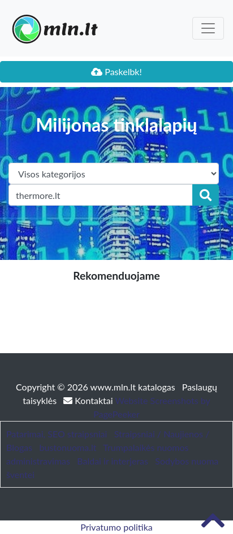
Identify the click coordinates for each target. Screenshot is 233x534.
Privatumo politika (116, 527)
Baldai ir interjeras (112, 460)
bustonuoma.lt (68, 447)
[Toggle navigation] (208, 28)
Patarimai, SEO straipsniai (56, 433)
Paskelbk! (116, 71)
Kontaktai (89, 400)
